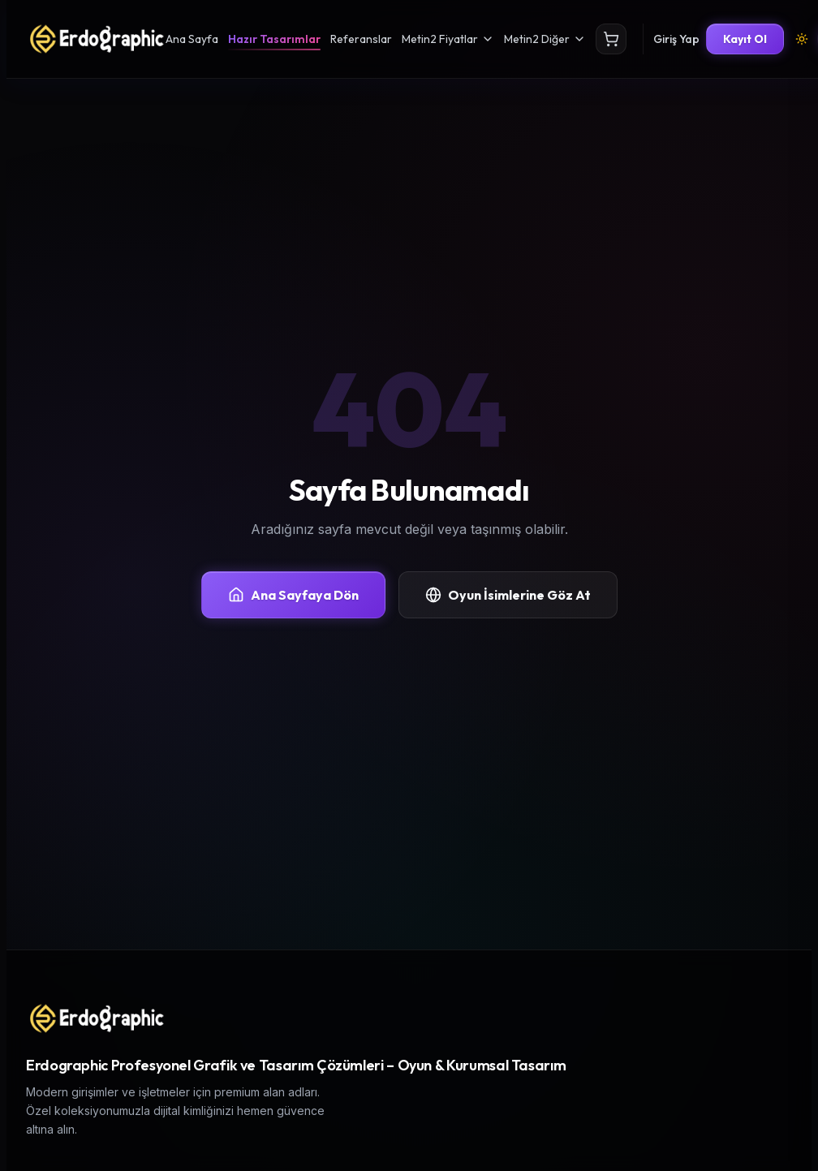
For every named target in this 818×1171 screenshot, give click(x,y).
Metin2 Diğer (545, 39)
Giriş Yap (676, 39)
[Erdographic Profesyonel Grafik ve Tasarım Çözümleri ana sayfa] (96, 1018)
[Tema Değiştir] (801, 39)
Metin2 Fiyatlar (448, 39)
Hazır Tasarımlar (274, 39)
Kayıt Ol (745, 39)
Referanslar (361, 39)
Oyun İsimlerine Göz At (508, 595)
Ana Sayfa (192, 39)
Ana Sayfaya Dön (293, 595)
